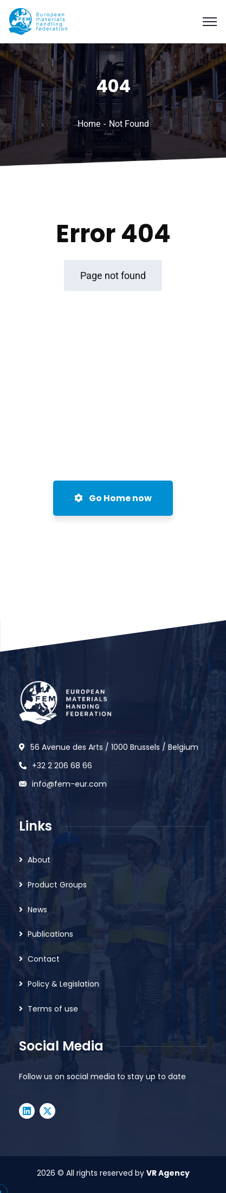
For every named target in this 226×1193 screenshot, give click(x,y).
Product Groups (57, 884)
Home (89, 124)
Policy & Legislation (63, 983)
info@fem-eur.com (69, 784)
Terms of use (53, 1008)
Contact (44, 959)
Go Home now (113, 498)
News (37, 909)
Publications (50, 934)
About (39, 859)
